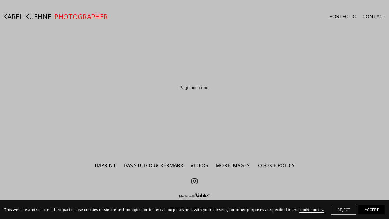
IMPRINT (105, 165)
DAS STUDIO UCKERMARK (153, 165)
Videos (199, 165)
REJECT (343, 209)
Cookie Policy (276, 165)
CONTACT (374, 16)
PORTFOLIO (342, 16)
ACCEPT (371, 209)
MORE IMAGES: (233, 165)
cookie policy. (311, 209)
